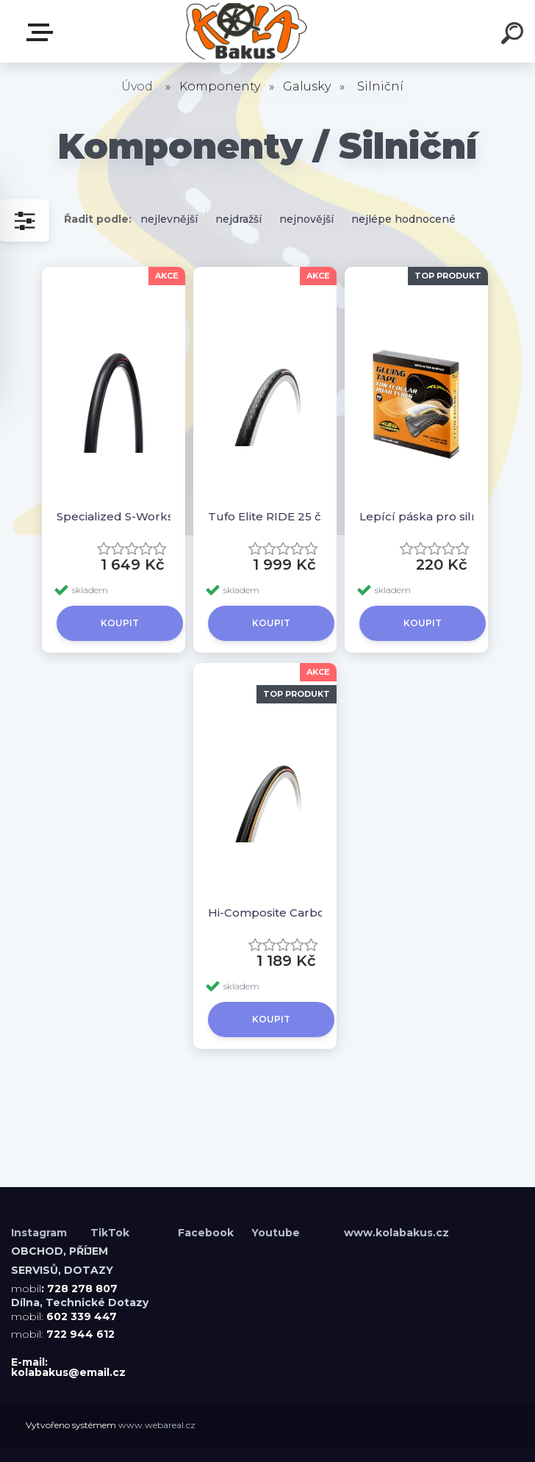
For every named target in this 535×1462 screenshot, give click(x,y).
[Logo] (246, 31)
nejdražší (238, 219)
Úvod (137, 86)
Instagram (40, 1233)
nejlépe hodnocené (403, 219)
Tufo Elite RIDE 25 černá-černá (271, 516)
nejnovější (306, 219)
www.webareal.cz (156, 1424)
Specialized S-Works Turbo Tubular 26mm (120, 516)
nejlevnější (169, 219)
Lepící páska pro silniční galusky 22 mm (422, 516)
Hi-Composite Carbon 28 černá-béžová (271, 913)
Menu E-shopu (42, 32)
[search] (514, 35)
